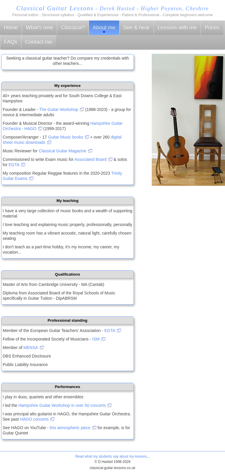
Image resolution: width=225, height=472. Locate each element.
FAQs (10, 42)
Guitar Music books (65, 137)
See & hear (136, 28)
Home (11, 28)
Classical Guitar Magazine (62, 151)
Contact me (38, 42)
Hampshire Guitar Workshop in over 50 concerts (62, 405)
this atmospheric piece (70, 427)
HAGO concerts (34, 419)
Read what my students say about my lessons (111, 456)
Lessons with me (177, 28)
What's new (39, 28)
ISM (96, 339)
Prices (212, 28)
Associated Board (90, 159)
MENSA (30, 347)
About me (104, 29)
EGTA (13, 164)
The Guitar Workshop (58, 109)
